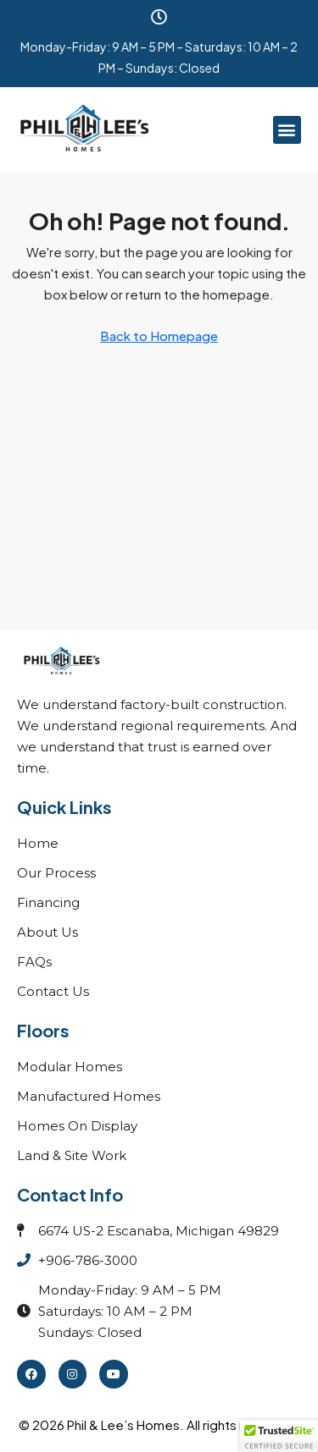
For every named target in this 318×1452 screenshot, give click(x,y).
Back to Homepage (159, 335)
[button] (287, 130)
